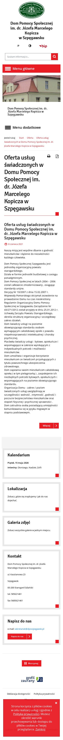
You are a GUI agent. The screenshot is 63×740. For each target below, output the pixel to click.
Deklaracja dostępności (18, 693)
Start (21, 137)
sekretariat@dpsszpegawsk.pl (29, 628)
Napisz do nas (17, 636)
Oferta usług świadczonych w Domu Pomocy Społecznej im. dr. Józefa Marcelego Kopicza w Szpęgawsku (29, 141)
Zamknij (40, 729)
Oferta (30, 137)
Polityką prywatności (26, 714)
